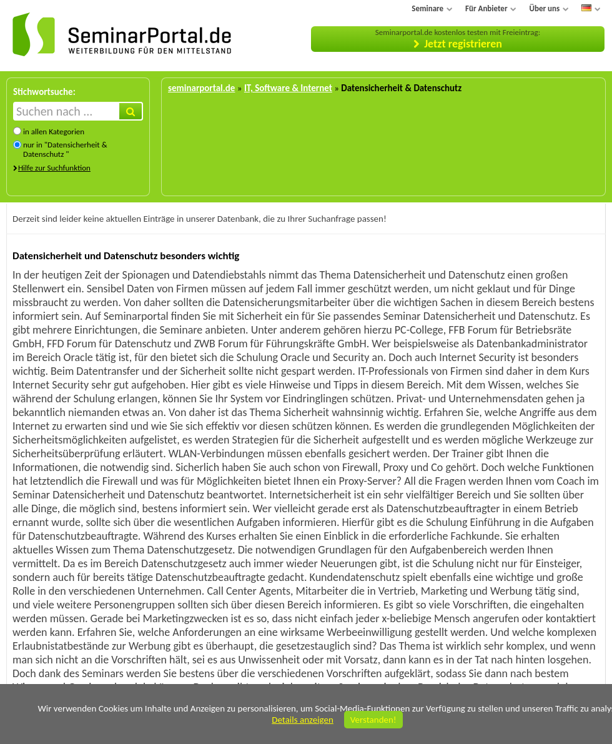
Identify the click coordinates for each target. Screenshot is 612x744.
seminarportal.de (201, 88)
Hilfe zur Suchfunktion (54, 167)
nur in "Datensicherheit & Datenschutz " (65, 149)
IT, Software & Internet (288, 88)
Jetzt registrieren (463, 44)
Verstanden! (373, 719)
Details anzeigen (302, 719)
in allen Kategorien (53, 131)
